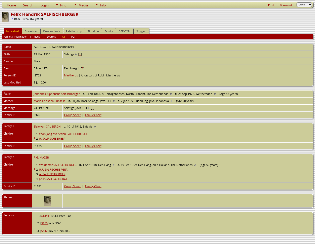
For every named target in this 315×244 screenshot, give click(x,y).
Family (108, 31)
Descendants (51, 31)
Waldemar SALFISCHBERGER (57, 165)
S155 (44, 223)
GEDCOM (125, 31)
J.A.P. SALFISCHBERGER (54, 179)
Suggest (141, 31)
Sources (51, 36)
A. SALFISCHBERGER (52, 174)
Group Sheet (72, 115)
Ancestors (31, 31)
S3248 (45, 215)
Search (28, 5)
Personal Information (15, 36)
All (63, 36)
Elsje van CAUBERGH (47, 126)
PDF (73, 36)
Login (45, 5)
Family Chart (93, 115)
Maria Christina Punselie (49, 101)
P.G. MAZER (41, 157)
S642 (44, 231)
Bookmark (286, 5)
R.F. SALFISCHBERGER (53, 169)
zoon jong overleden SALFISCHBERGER (64, 134)
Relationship (74, 31)
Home (11, 5)
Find (63, 5)
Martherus (71, 75)
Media (83, 5)
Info (103, 5)
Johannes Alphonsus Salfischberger (57, 94)
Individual (12, 31)
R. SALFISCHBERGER (52, 138)
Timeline (93, 31)
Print (271, 5)
